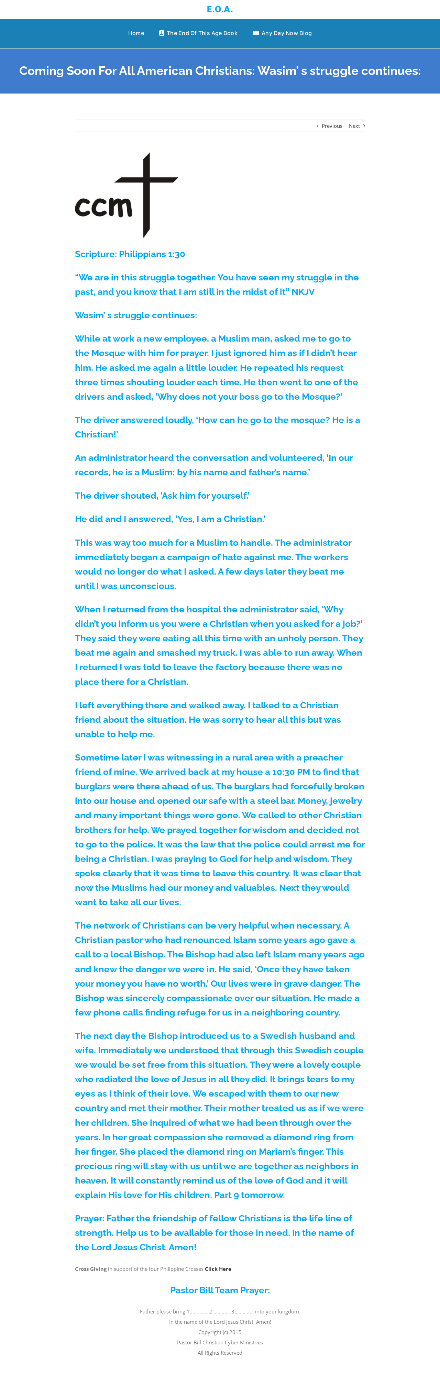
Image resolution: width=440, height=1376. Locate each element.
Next (354, 125)
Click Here (218, 1268)
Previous (332, 125)
